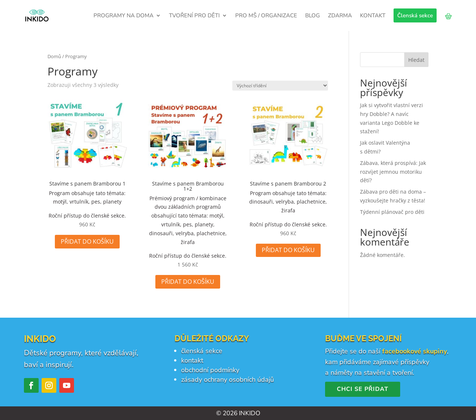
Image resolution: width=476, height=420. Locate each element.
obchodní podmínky (210, 370)
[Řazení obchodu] (280, 86)
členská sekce (201, 350)
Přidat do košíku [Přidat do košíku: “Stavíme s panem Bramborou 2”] (288, 250)
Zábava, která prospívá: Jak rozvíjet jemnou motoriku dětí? (393, 171)
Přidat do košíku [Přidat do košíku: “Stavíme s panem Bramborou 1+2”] (187, 282)
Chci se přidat (362, 389)
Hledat (416, 59)
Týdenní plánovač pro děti (392, 211)
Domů (54, 56)
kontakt (192, 360)
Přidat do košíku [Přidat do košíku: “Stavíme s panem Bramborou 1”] (87, 241)
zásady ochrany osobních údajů (227, 379)
